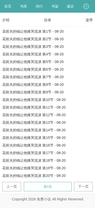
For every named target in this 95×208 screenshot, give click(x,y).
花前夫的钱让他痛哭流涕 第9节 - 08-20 (33, 92)
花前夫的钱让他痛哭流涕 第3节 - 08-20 (33, 47)
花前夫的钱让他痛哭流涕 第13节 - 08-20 (34, 122)
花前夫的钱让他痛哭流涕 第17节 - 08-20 (34, 153)
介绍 (5, 20)
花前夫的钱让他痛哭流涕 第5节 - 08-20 (33, 62)
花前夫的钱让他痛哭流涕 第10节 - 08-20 (34, 100)
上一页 (11, 186)
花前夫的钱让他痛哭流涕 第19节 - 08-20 (34, 168)
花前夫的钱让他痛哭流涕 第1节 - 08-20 (33, 31)
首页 (7, 6)
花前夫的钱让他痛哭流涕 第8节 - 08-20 (33, 84)
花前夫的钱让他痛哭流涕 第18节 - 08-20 (34, 160)
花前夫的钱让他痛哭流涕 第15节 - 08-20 (34, 138)
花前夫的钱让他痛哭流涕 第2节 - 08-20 (33, 39)
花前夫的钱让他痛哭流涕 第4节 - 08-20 (33, 54)
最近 (70, 6)
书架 (55, 6)
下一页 (83, 186)
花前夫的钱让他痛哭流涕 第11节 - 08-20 (34, 107)
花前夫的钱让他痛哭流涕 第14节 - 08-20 (34, 130)
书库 (23, 6)
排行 (39, 6)
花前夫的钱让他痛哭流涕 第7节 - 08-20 (33, 77)
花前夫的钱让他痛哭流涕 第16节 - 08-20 (34, 145)
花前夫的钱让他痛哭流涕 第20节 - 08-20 (34, 176)
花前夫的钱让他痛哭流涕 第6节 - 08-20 (33, 69)
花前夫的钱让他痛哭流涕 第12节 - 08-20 (34, 115)
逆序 (89, 20)
